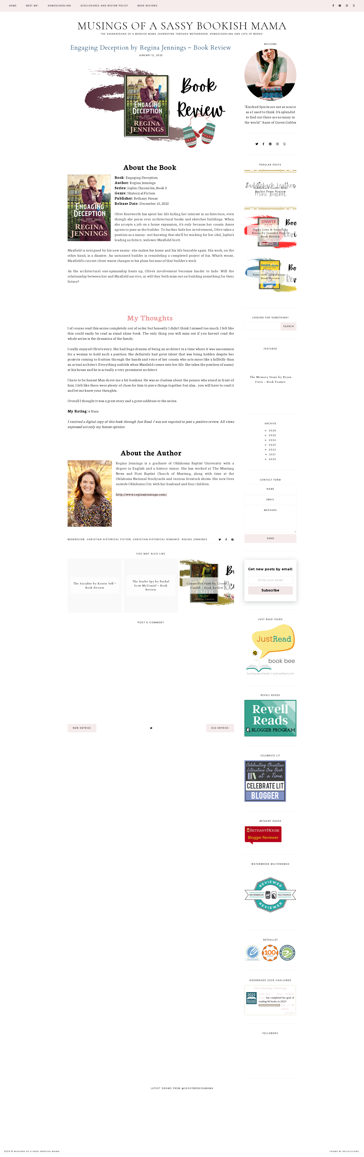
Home (13, 5)
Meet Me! (32, 5)
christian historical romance (156, 539)
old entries (220, 728)
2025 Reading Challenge (270, 988)
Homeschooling (59, 5)
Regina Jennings (194, 539)
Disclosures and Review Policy (104, 5)
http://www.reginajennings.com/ (141, 493)
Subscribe (270, 590)
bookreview (76, 539)
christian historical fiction (109, 539)
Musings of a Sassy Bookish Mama (182, 26)
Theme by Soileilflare (344, 1151)
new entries (82, 728)
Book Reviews (147, 5)
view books (289, 1013)
